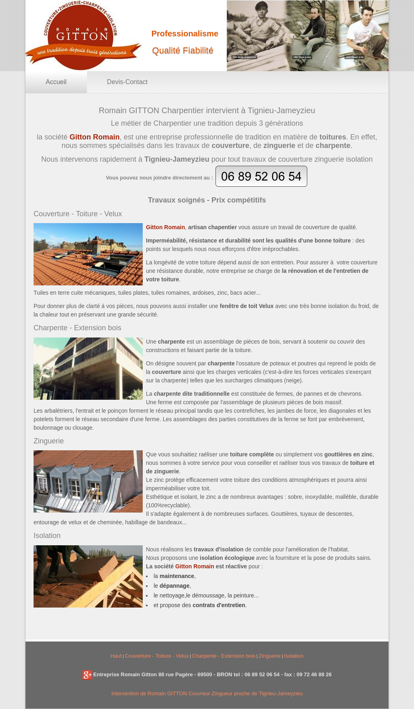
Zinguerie (270, 656)
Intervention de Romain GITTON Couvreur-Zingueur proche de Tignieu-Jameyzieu (206, 693)
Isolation (293, 656)
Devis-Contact (127, 81)
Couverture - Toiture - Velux (157, 656)
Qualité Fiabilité (182, 50)
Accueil (56, 81)
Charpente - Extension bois (224, 656)
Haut (115, 656)
